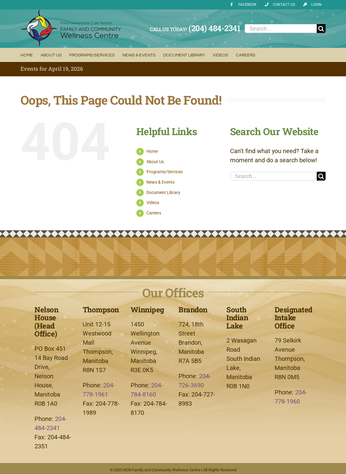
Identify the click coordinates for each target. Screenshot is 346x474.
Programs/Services (164, 171)
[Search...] (281, 28)
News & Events (160, 182)
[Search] (321, 28)
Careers (153, 212)
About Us (155, 161)
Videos (152, 202)
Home (152, 151)
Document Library (163, 192)
